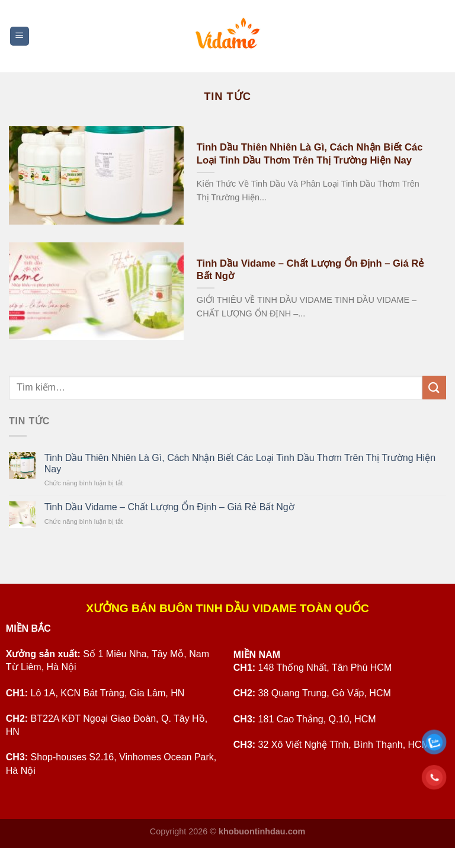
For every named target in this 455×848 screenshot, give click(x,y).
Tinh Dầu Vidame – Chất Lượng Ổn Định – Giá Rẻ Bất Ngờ (310, 270)
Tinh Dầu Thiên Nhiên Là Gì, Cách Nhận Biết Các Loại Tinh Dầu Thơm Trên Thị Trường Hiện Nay (310, 154)
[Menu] (20, 36)
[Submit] (434, 387)
